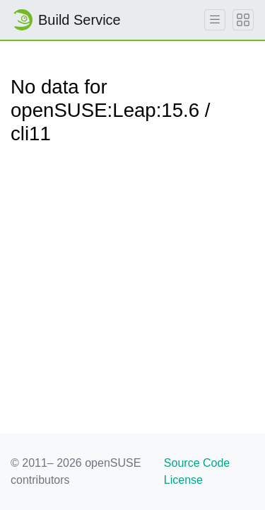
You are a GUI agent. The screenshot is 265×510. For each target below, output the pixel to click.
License (183, 480)
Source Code (197, 463)
